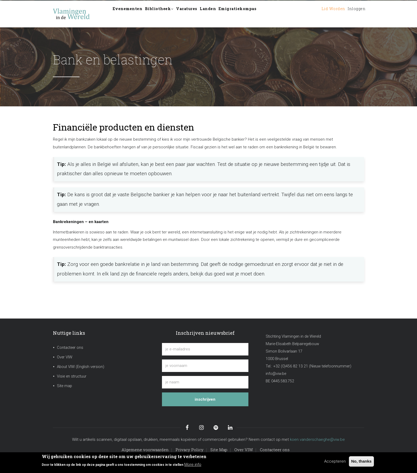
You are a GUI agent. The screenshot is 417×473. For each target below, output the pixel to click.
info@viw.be (276, 373)
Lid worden (323, 13)
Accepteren (335, 461)
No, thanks (361, 461)
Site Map (218, 449)
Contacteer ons (70, 347)
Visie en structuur (71, 376)
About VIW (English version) (80, 367)
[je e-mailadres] (205, 349)
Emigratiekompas (262, 13)
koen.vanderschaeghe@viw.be (317, 439)
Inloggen (353, 13)
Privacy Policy (189, 449)
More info (192, 464)
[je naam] (205, 382)
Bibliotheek (167, 14)
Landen (226, 13)
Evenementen (130, 13)
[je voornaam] (205, 365)
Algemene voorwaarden (145, 449)
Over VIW (64, 357)
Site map (64, 386)
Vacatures (200, 13)
